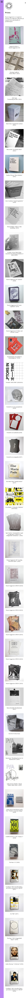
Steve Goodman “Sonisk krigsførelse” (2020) (14, 192)
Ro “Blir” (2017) (14, 903)
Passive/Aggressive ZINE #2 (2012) (14, 649)
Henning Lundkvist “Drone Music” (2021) (14, 63)
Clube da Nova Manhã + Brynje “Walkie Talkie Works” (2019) (14, 774)
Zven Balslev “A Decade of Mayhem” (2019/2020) (14, 498)
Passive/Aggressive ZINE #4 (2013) (14, 600)
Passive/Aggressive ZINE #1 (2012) (14, 673)
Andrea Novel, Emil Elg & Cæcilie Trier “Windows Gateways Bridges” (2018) (14, 801)
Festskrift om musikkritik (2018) (14, 422)
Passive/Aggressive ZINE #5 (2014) (14, 575)
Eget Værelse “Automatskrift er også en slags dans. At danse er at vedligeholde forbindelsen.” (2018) (14, 524)
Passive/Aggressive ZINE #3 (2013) (14, 624)
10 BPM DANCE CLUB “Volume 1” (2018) (14, 827)
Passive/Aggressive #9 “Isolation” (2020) (14, 270)
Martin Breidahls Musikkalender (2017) (14, 699)
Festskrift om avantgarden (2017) (14, 447)
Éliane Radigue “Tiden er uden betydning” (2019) (14, 217)
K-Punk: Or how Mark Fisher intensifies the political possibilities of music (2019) (14, 244)
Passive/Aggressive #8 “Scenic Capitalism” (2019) (14, 296)
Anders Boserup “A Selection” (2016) (14, 954)
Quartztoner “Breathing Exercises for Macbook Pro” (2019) (14, 749)
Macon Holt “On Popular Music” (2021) (14, 140)
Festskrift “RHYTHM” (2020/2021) (14, 372)
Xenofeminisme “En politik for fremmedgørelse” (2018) (14, 347)
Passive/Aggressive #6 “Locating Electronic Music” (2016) (14, 551)
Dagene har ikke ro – (14, 37)
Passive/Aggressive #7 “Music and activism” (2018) (14, 322)
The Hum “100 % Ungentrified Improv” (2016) (14, 929)
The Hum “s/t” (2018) (14, 852)
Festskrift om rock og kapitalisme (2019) (14, 397)
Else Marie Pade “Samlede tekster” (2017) (14, 472)
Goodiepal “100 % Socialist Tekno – (14, 878)
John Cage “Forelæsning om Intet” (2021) (14, 89)
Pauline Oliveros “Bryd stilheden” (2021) (14, 166)
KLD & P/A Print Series (14, 723)
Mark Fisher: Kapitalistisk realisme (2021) (14, 114)
